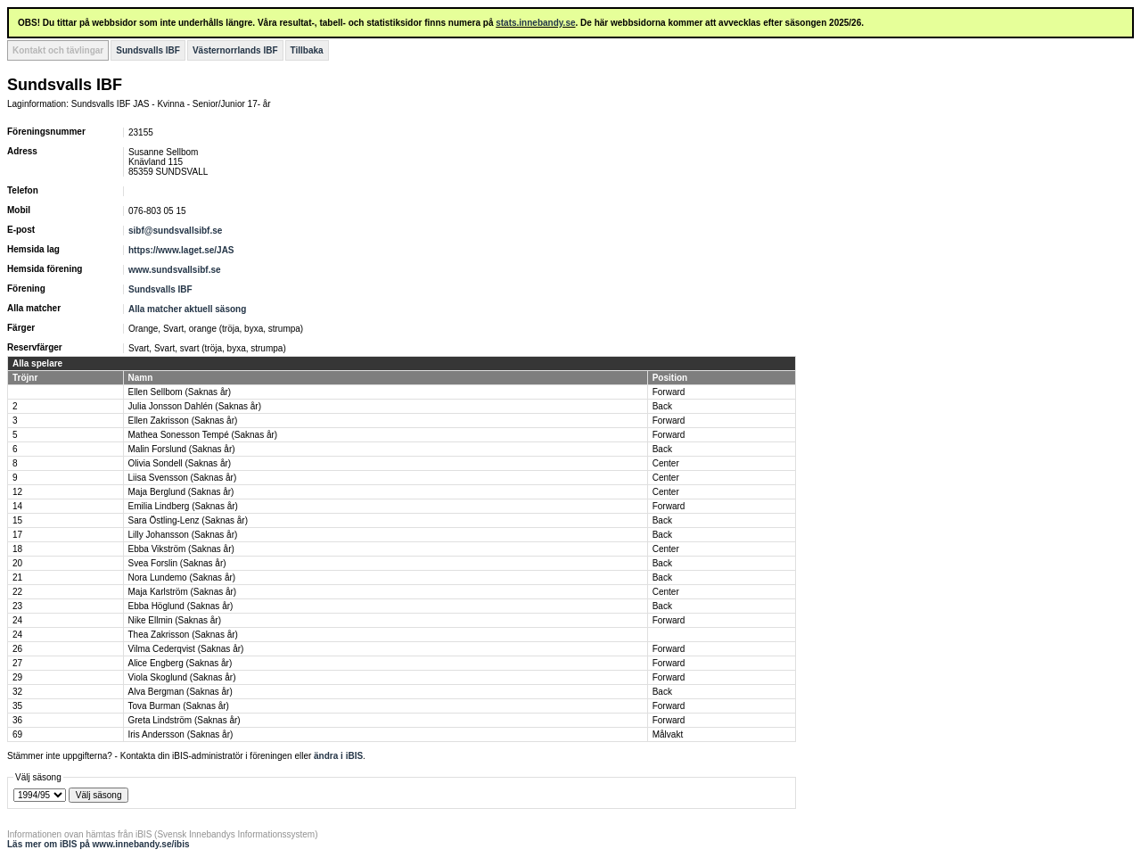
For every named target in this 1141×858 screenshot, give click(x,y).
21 (17, 577)
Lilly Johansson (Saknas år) (183, 535)
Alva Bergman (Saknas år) (180, 692)
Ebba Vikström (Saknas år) (181, 549)
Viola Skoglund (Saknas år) (182, 677)
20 (17, 563)
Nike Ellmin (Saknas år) (174, 620)
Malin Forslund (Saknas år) (181, 449)
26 (17, 649)
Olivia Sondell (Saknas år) (180, 463)
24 (17, 620)
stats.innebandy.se (535, 23)
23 (17, 606)
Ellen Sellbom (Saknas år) (180, 392)
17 (17, 535)
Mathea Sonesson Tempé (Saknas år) (203, 435)
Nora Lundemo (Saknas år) (182, 577)
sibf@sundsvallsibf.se (175, 230)
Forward (669, 392)
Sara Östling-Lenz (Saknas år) (188, 520)
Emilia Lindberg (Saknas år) (183, 506)
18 (17, 549)
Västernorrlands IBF (235, 50)
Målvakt (668, 734)
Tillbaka (307, 50)
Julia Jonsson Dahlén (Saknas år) (195, 406)
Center (666, 463)
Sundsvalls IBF (148, 50)
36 (17, 720)
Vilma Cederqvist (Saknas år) (186, 649)
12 (17, 492)
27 (17, 663)
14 (17, 506)
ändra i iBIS (338, 756)
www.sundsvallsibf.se (174, 270)
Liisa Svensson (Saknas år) (182, 478)
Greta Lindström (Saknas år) (184, 720)
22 (17, 592)
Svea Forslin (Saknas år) (177, 563)
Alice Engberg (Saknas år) (180, 663)
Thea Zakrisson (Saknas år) (183, 634)
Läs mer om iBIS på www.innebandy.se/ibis (98, 844)
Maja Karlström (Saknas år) (182, 592)
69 (17, 734)
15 (17, 520)
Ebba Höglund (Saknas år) (181, 606)
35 (17, 706)
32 (17, 692)
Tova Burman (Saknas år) (178, 706)
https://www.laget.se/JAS (181, 250)
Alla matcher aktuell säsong (187, 309)
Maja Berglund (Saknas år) (181, 492)
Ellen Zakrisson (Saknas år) (183, 420)
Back (662, 406)
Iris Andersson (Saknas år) (181, 734)
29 (17, 677)
